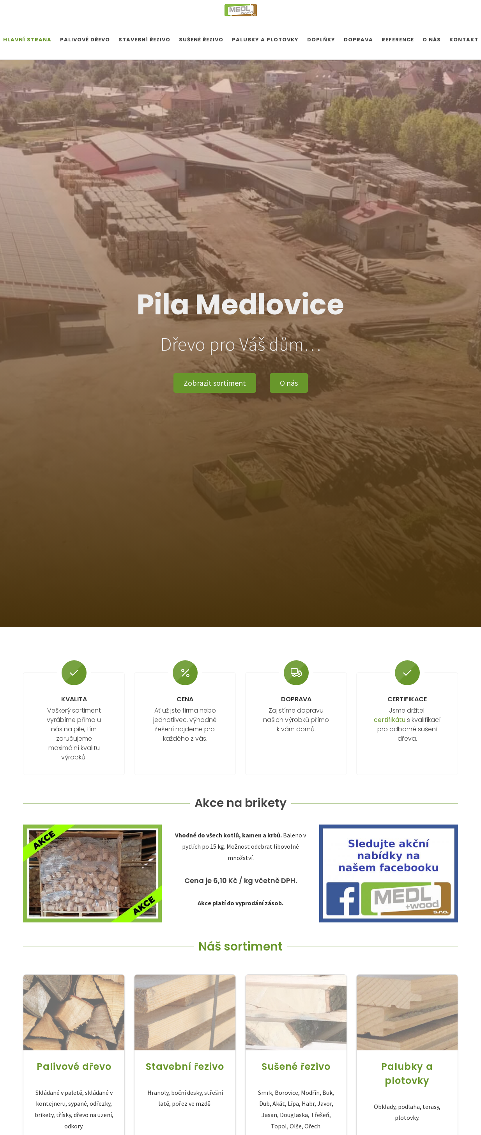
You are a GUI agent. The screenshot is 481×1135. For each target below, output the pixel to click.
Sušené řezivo (296, 1066)
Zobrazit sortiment (215, 383)
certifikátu (389, 719)
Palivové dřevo (74, 1066)
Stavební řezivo (185, 1066)
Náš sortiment (240, 946)
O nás (289, 383)
